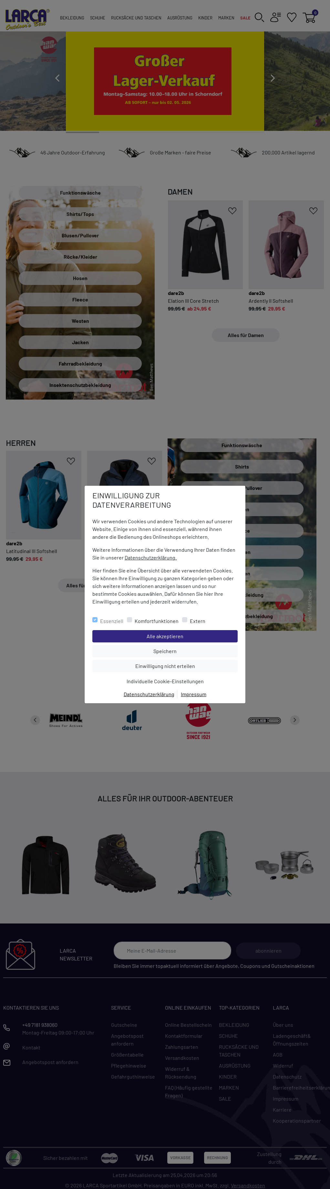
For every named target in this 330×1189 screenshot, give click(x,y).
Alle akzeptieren (191, 635)
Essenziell (111, 621)
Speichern (195, 650)
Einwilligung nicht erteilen (179, 665)
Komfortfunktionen (157, 621)
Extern (197, 621)
